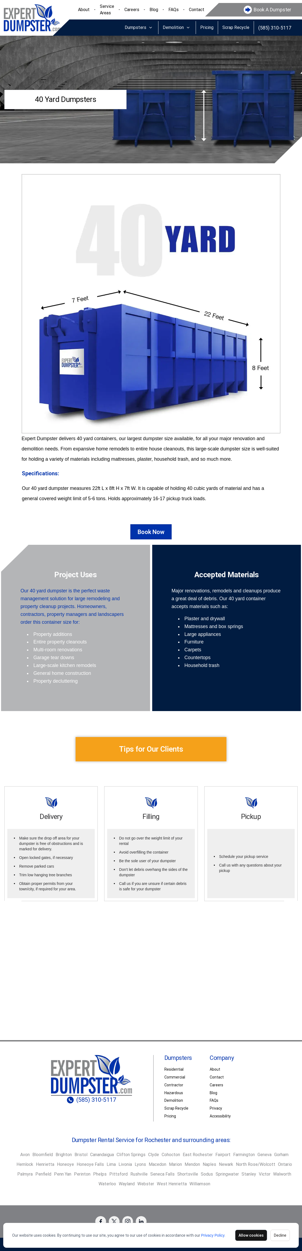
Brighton (64, 1154)
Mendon (192, 1164)
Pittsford (118, 1174)
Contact (196, 9)
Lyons (140, 1164)
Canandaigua (102, 1154)
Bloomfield (42, 1154)
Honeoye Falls (90, 1164)
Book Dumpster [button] (151, 992)
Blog (154, 9)
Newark (226, 1164)
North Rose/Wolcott (255, 1164)
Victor (264, 1174)
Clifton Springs (131, 1154)
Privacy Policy (213, 1235)
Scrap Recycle (235, 27)
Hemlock (24, 1164)
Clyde (153, 1154)
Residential (174, 1069)
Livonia (125, 1164)
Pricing (206, 27)
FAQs (173, 9)
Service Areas (107, 9)
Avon (25, 1154)
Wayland (127, 1183)
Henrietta (45, 1164)
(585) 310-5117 (274, 28)
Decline (280, 1235)
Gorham (281, 1154)
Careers (131, 9)
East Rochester (198, 1154)
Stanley (249, 1174)
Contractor (173, 1085)
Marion (175, 1164)
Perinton (82, 1174)
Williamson (199, 1183)
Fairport (222, 1154)
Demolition (173, 27)
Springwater (227, 1174)
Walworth (282, 1174)
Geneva (264, 1154)
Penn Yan (62, 1174)
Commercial (174, 1077)
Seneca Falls (162, 1174)
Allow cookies (251, 1235)
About (84, 9)
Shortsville (187, 1174)
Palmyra (25, 1174)
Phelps (100, 1174)
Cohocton (171, 1154)
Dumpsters (135, 27)
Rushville (139, 1174)
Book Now (151, 532)
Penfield (43, 1174)
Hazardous (173, 1093)
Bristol (80, 1154)
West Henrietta (172, 1183)
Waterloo (107, 1183)
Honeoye (65, 1164)
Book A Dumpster (272, 9)
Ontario (285, 1164)
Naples (209, 1164)
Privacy (216, 1108)
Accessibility (220, 1116)
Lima (111, 1164)
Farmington (244, 1154)
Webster (145, 1183)
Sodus (207, 1174)
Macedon (157, 1164)
